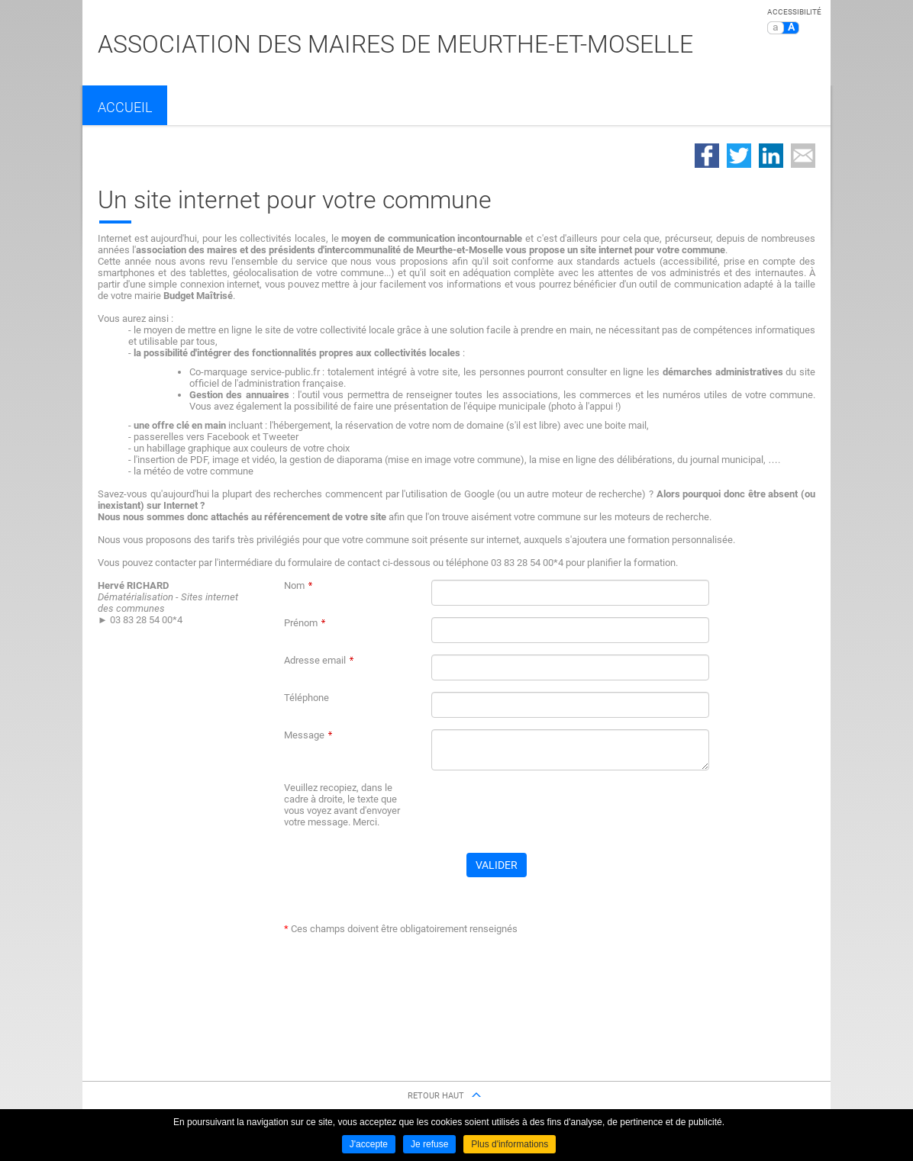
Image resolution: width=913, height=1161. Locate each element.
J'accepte (369, 1144)
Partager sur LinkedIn (771, 155)
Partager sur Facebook (707, 155)
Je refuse (429, 1144)
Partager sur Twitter (739, 155)
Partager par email (803, 155)
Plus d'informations (509, 1144)
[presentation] (547, 811)
